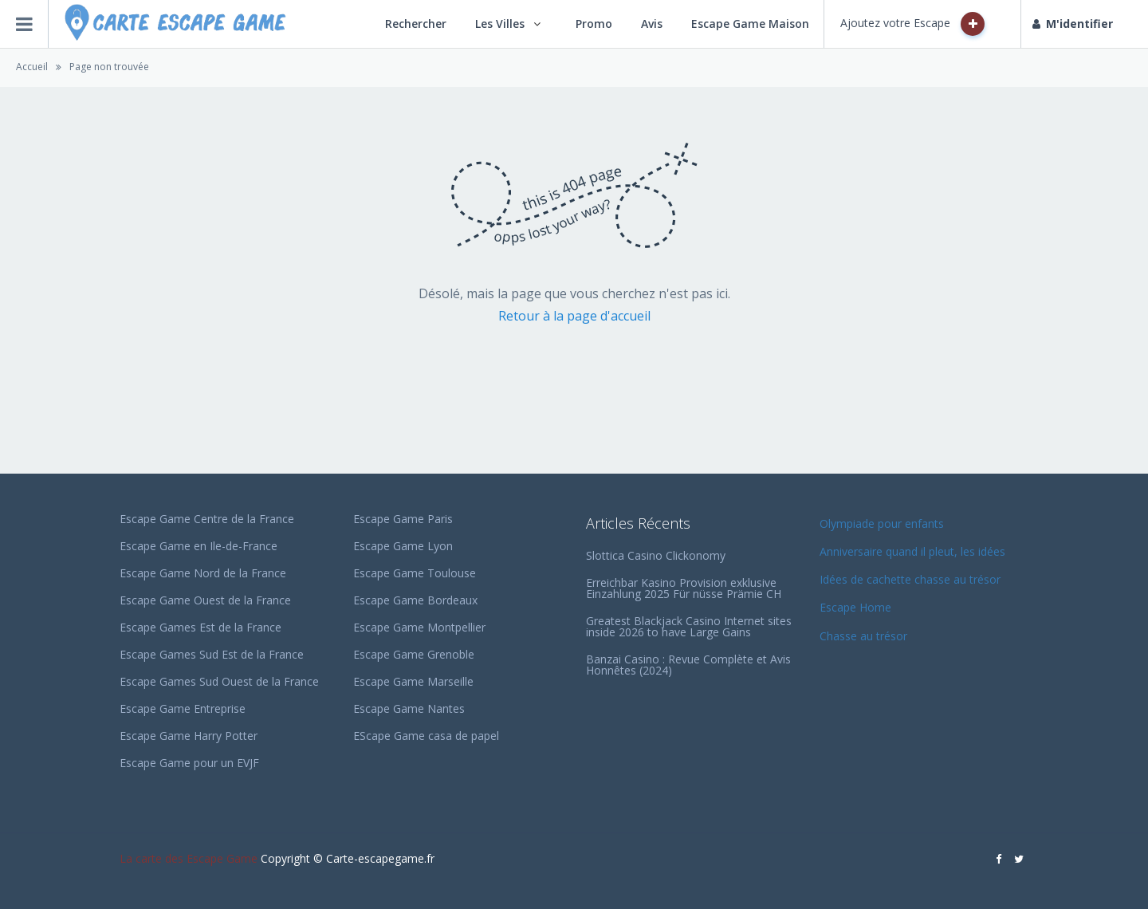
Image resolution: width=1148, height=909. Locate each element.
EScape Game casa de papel (426, 735)
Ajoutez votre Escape (912, 24)
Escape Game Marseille (413, 681)
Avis (651, 23)
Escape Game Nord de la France (203, 572)
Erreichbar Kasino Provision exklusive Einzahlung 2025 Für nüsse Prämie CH (683, 588)
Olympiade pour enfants (883, 523)
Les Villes (500, 23)
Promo (594, 23)
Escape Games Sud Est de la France (212, 654)
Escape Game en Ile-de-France (198, 545)
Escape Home (855, 607)
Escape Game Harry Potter (189, 735)
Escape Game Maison (750, 23)
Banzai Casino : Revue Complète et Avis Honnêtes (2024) (688, 664)
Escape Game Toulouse (414, 572)
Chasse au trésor (865, 635)
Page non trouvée (109, 66)
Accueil (32, 66)
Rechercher (415, 23)
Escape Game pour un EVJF (189, 762)
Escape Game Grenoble (413, 654)
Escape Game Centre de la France (207, 518)
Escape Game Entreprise (183, 708)
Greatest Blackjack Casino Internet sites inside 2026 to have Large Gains (689, 626)
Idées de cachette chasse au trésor (910, 579)
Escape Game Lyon (403, 545)
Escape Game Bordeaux (415, 600)
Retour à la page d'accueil (574, 316)
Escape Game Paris (403, 518)
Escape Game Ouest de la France (205, 600)
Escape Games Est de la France (200, 627)
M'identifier (1072, 23)
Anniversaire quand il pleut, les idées (912, 551)
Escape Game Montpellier (419, 627)
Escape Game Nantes (409, 708)
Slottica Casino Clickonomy (655, 555)
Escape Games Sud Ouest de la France (219, 681)
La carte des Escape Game (189, 858)
